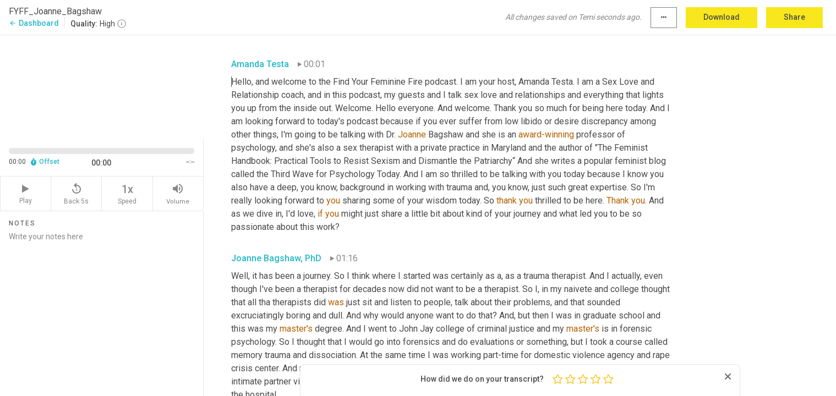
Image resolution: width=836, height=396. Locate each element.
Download (721, 17)
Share (794, 17)
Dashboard (34, 23)
